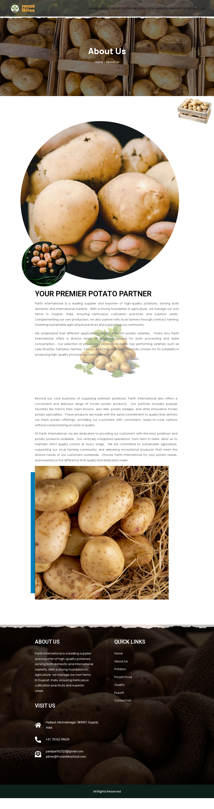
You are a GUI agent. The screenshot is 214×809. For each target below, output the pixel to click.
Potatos (113, 12)
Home (77, 12)
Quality (156, 12)
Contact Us (193, 12)
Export (173, 12)
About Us (94, 12)
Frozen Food (135, 12)
